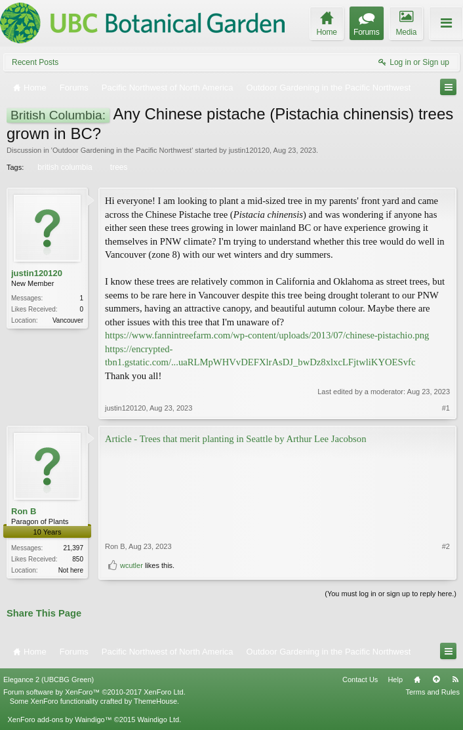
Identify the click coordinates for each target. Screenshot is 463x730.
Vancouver (67, 320)
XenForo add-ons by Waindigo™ (59, 719)
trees (118, 167)
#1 (446, 408)
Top (436, 679)
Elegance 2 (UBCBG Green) (48, 679)
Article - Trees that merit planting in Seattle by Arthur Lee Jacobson (235, 439)
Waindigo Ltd (158, 719)
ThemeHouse (155, 701)
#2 (446, 546)
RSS (455, 679)
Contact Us (360, 679)
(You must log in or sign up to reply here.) (390, 594)
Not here (70, 570)
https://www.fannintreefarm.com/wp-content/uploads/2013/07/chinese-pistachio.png (267, 335)
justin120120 (249, 150)
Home (417, 679)
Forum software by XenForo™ (94, 692)
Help (395, 679)
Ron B (23, 511)
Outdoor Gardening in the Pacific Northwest (121, 150)
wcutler (131, 565)
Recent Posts (35, 62)
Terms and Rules (432, 692)
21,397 (73, 548)
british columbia (63, 167)
